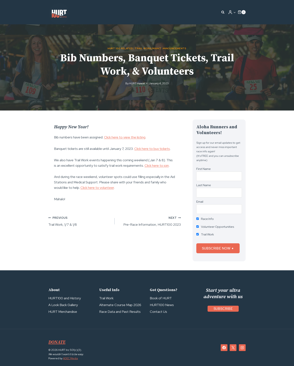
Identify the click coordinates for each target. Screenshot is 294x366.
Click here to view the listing (124, 137)
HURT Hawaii (137, 83)
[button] (234, 12)
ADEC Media (70, 358)
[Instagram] (242, 347)
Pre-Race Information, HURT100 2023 (149, 221)
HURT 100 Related (120, 48)
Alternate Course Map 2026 (120, 305)
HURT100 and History (64, 298)
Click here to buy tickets (152, 148)
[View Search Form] (223, 12)
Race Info (205, 219)
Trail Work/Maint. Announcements (160, 48)
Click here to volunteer (97, 187)
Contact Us (158, 311)
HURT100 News (162, 305)
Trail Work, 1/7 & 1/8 (79, 221)
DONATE (57, 342)
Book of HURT (161, 298)
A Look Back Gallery (63, 305)
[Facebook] (224, 347)
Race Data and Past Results (120, 311)
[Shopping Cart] (242, 12)
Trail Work (205, 234)
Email (199, 202)
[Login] (232, 12)
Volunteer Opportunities (215, 227)
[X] (233, 347)
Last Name (203, 185)
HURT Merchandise (62, 311)
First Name (203, 169)
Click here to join (157, 165)
